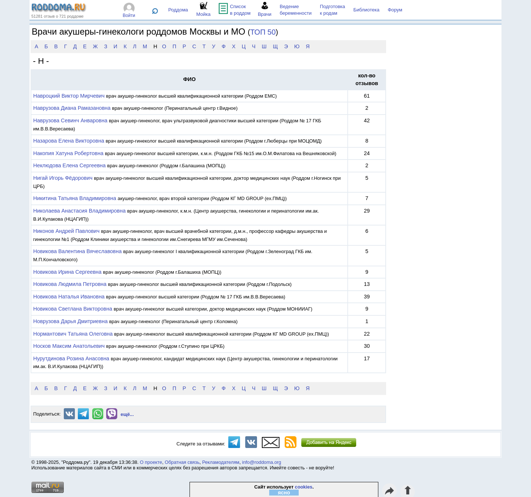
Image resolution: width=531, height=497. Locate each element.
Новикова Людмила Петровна (70, 284)
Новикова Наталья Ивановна (69, 297)
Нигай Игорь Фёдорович (63, 178)
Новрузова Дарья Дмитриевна (70, 321)
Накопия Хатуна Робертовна (68, 153)
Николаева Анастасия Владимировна (79, 211)
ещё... (127, 414)
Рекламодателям (220, 462)
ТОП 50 (263, 32)
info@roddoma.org (261, 462)
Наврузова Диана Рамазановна (72, 108)
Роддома (178, 10)
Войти (129, 15)
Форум (395, 10)
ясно (284, 493)
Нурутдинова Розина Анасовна (71, 358)
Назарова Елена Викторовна (68, 141)
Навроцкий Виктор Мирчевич (69, 96)
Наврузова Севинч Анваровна (70, 120)
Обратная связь (182, 462)
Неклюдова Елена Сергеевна (69, 165)
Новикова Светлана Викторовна (72, 309)
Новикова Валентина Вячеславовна (77, 251)
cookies (304, 487)
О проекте (151, 462)
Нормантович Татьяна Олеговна (72, 334)
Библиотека (366, 10)
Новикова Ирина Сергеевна (67, 272)
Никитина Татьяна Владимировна (74, 198)
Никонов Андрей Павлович (66, 231)
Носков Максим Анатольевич (69, 346)
